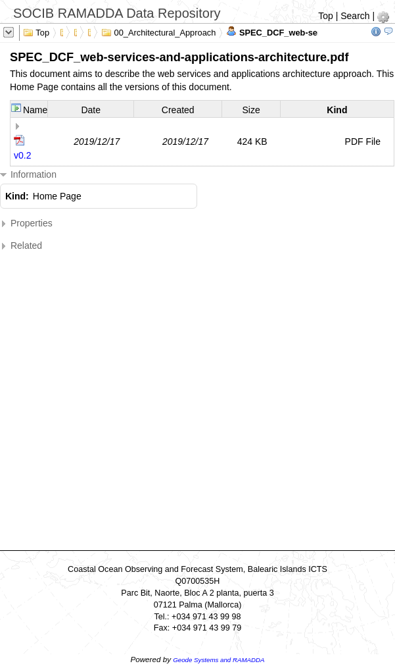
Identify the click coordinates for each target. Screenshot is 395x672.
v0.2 (22, 155)
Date (91, 110)
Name (35, 110)
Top (325, 16)
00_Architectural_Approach (158, 32)
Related (21, 245)
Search (354, 16)
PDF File (363, 141)
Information (28, 174)
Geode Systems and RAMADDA (218, 659)
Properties (26, 223)
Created (178, 110)
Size (251, 110)
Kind (337, 110)
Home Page (57, 196)
